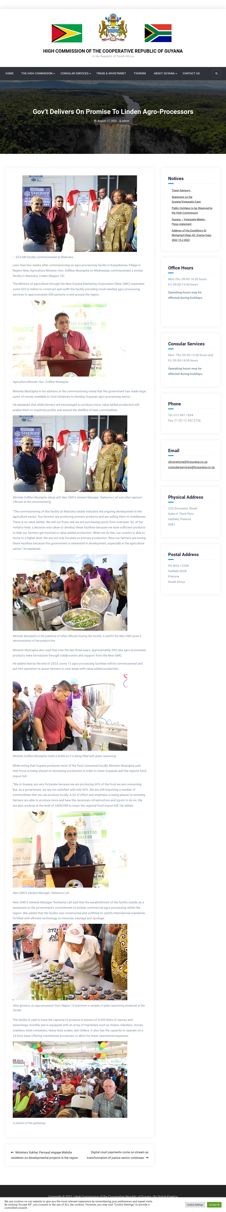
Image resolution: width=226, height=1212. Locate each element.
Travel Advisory (181, 190)
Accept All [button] (214, 1204)
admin (125, 121)
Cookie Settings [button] (195, 1204)
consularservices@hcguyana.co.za (191, 467)
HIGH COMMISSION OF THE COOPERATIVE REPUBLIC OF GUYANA (113, 51)
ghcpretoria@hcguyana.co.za (187, 462)
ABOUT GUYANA (164, 73)
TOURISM (140, 73)
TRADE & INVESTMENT (111, 73)
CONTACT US (191, 73)
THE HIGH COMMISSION (37, 73)
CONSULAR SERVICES (75, 73)
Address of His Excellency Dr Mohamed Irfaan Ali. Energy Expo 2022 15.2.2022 (191, 235)
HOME (9, 73)
